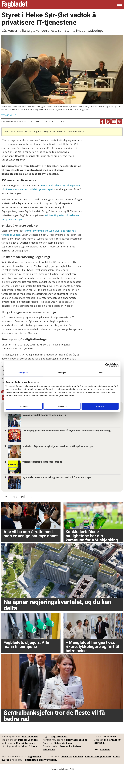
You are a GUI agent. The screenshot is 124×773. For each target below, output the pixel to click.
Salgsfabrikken (63, 743)
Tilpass (62, 406)
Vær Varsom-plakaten (98, 756)
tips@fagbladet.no (77, 739)
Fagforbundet (59, 736)
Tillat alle (100, 406)
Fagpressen (34, 756)
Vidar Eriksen (29, 746)
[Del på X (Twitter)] (108, 121)
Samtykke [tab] (23, 373)
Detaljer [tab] (62, 373)
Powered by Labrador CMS (62, 769)
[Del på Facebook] (102, 121)
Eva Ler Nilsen (30, 736)
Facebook (65, 746)
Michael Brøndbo (28, 739)
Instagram (49, 749)
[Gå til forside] (15, 4)
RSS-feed (105, 749)
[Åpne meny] (119, 4)
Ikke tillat (24, 406)
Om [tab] (101, 373)
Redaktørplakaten (72, 756)
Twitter (77, 746)
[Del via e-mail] (113, 121)
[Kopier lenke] (119, 121)
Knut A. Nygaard (25, 743)
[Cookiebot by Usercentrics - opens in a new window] (107, 365)
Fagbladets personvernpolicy (40, 759)
